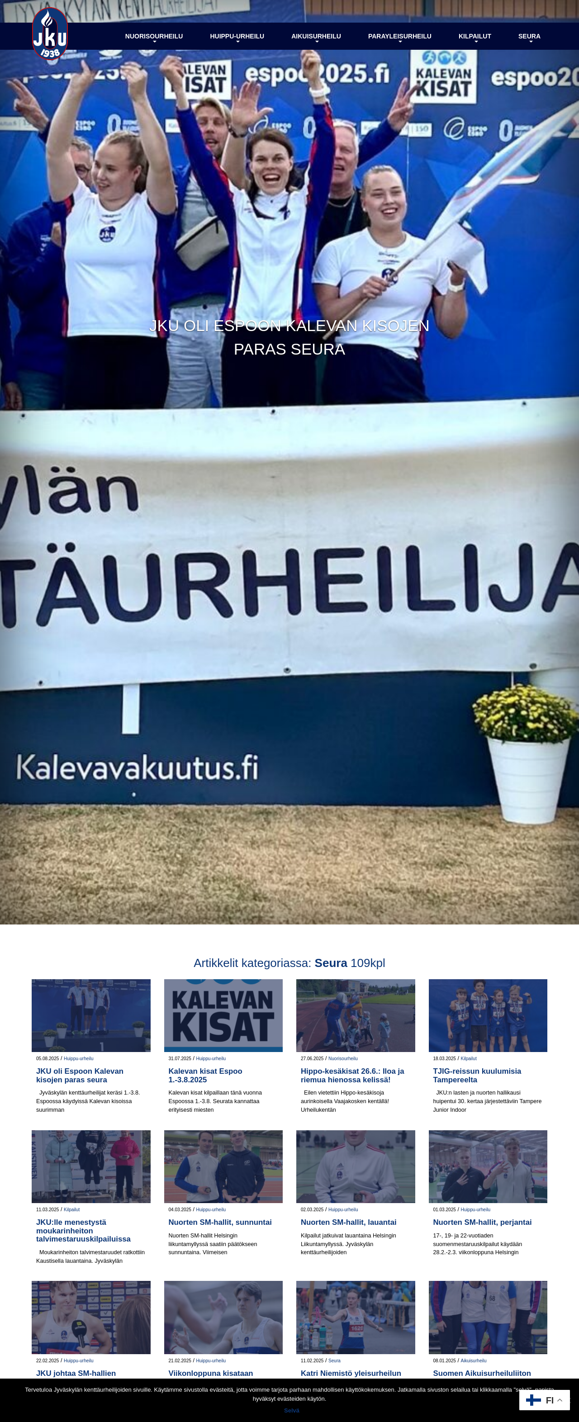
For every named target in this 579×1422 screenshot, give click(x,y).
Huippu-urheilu (237, 38)
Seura (529, 38)
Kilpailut (475, 38)
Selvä (291, 1410)
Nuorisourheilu (154, 38)
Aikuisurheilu (316, 38)
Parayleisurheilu (400, 38)
